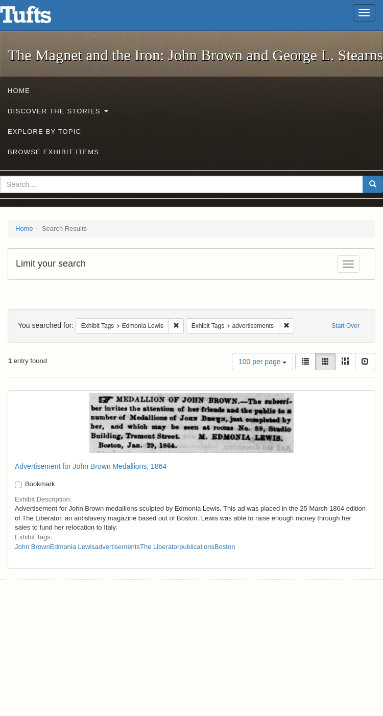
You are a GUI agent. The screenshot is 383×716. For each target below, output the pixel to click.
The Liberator (159, 547)
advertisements (117, 547)
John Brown (32, 547)
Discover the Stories (58, 111)
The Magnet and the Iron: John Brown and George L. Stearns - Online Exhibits (38, 18)
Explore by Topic (44, 131)
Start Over (345, 325)
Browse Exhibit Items (53, 152)
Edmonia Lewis (72, 547)
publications (196, 547)
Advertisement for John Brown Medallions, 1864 (90, 466)
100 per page (262, 361)
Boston (224, 547)
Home (19, 90)
